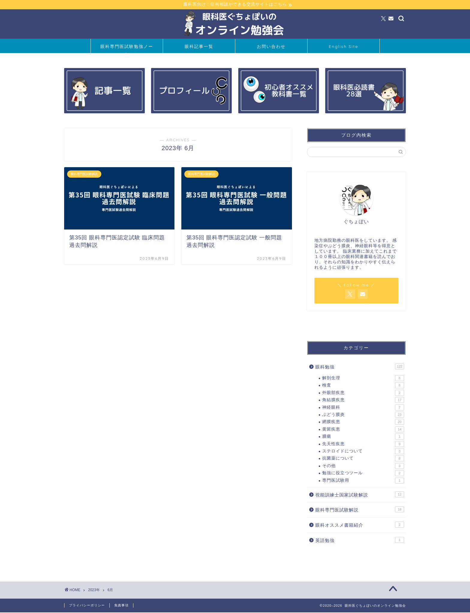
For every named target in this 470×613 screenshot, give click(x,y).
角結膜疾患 (363, 401)
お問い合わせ (271, 47)
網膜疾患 (363, 422)
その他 (363, 466)
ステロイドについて (363, 452)
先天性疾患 (363, 444)
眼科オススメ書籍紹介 (359, 525)
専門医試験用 (363, 481)
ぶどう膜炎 (363, 415)
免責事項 (121, 606)
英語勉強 (359, 540)
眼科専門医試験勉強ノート (126, 49)
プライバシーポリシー (87, 606)
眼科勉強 (359, 367)
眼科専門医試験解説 (359, 510)
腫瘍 (363, 437)
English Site (343, 47)
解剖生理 (363, 379)
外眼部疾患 (363, 393)
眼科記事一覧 (199, 47)
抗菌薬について (363, 459)
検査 (363, 386)
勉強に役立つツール (363, 474)
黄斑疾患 (363, 430)
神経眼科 (363, 408)
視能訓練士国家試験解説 (359, 495)
